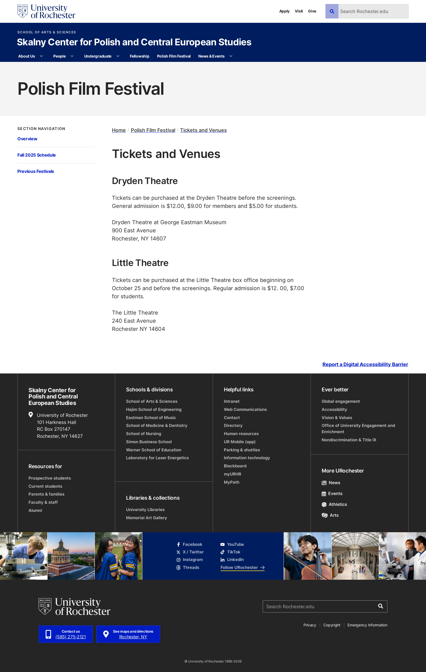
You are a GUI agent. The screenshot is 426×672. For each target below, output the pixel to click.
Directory (233, 425)
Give (312, 11)
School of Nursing (143, 433)
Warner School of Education (153, 450)
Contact (232, 417)
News (331, 483)
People (59, 56)
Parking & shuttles (242, 450)
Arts (330, 515)
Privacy (309, 624)
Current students (45, 486)
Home (119, 130)
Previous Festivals (35, 171)
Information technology (247, 458)
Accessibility (334, 409)
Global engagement (341, 401)
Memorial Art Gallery (146, 518)
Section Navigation (41, 129)
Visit (299, 11)
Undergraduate (97, 56)
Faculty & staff (43, 502)
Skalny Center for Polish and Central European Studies (134, 42)
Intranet (232, 401)
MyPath (231, 482)
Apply (284, 11)
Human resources (241, 433)
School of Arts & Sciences (46, 32)
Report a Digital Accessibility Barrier (365, 364)
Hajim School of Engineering (153, 409)
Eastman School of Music (151, 417)
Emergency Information (367, 624)
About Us (26, 56)
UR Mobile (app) (240, 442)
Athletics (334, 504)
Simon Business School (149, 442)
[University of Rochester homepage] (46, 11)
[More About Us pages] (41, 56)
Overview (27, 138)
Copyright (331, 624)
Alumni (35, 510)
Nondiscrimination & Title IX (349, 440)
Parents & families (46, 494)
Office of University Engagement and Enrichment (358, 428)
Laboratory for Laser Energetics (157, 458)
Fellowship (139, 56)
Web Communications (245, 409)
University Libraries (145, 509)
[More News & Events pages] (231, 56)
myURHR (232, 474)
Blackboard (235, 466)
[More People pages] (72, 56)
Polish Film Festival (174, 56)
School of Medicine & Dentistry (156, 425)
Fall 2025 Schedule (36, 155)
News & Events (211, 56)
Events (332, 493)
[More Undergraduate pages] (118, 56)
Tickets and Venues (203, 130)
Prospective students (50, 478)
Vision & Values (337, 417)
